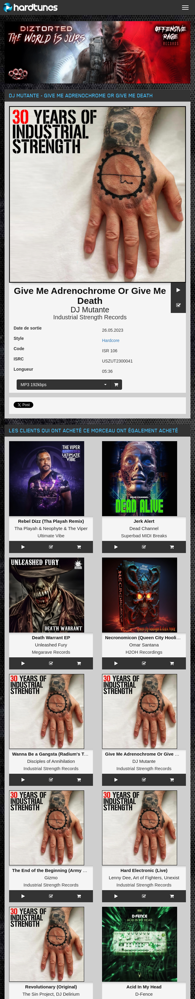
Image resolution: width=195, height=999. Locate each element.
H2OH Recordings (144, 652)
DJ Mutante (90, 309)
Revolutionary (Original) (51, 986)
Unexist (171, 877)
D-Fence (144, 994)
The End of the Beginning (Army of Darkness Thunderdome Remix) (84, 870)
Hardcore (111, 340)
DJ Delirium (68, 994)
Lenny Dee (120, 877)
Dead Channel (144, 528)
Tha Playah (26, 528)
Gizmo (51, 877)
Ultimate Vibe (51, 535)
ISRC (19, 358)
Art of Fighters (147, 877)
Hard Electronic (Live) (144, 870)
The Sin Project (38, 994)
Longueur (23, 369)
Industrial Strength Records (90, 317)
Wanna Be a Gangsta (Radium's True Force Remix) (66, 754)
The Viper (78, 528)
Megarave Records (51, 652)
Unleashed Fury (51, 644)
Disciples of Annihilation (51, 761)
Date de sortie (28, 328)
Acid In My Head (144, 986)
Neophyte (52, 528)
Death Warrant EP (51, 637)
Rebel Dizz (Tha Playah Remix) (51, 521)
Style (19, 338)
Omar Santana (144, 644)
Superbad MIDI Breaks (144, 535)
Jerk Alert (144, 521)
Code (19, 348)
